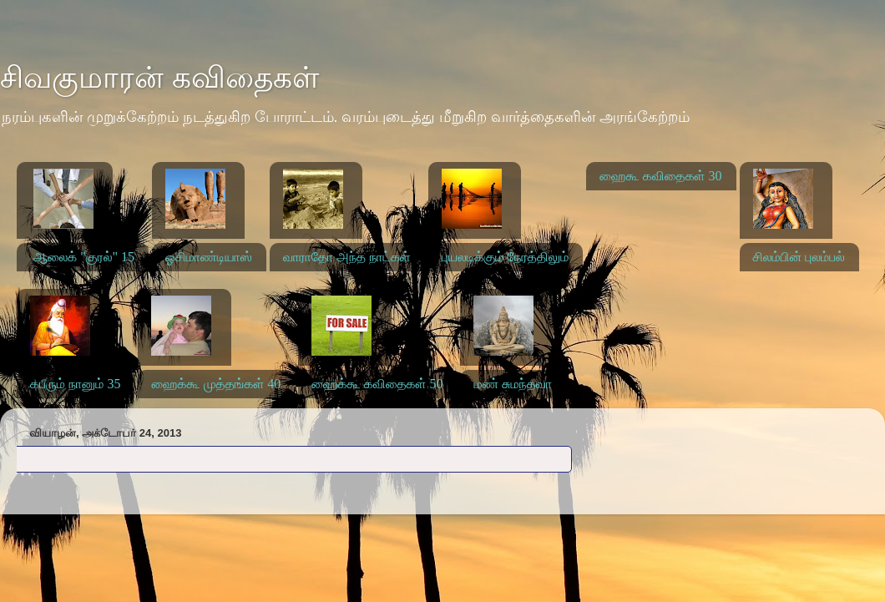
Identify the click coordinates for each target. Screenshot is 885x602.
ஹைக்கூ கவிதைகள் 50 (376, 384)
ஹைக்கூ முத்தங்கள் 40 (216, 384)
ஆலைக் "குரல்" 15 (83, 257)
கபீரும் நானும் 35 (75, 384)
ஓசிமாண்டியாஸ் (208, 257)
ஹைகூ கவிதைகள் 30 (660, 176)
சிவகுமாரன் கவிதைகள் (159, 77)
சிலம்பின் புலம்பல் (799, 257)
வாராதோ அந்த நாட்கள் (347, 257)
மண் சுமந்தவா (512, 384)
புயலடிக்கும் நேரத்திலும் (505, 257)
